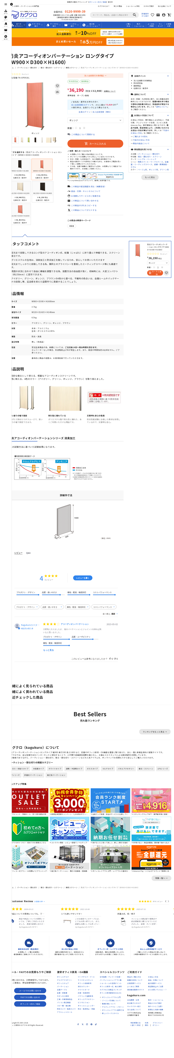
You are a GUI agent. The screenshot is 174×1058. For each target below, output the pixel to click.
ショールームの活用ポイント (111, 986)
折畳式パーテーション (53, 780)
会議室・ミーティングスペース (150, 163)
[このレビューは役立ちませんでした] (119, 663)
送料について (161, 106)
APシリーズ (34, 780)
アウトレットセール (64, 1015)
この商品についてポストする (88, 213)
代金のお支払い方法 (141, 140)
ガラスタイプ (96, 773)
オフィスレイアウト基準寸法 (113, 1013)
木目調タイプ (43, 773)
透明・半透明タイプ (78, 773)
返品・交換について (155, 983)
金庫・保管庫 (62, 996)
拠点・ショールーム (139, 25)
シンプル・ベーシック (147, 159)
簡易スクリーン (76, 67)
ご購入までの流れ (140, 136)
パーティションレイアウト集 (111, 983)
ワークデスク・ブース (86, 980)
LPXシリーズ (20, 780)
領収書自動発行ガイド (135, 993)
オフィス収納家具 (84, 986)
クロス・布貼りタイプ (24, 773)
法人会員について (164, 6)
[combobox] (31, 611)
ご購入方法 (128, 25)
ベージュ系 (142, 169)
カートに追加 (158, 276)
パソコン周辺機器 (64, 1005)
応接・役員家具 (84, 996)
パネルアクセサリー (130, 773)
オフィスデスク (63, 980)
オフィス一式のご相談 (99, 2)
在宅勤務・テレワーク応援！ (111, 980)
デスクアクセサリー (64, 983)
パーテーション (63, 989)
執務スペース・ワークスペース (150, 162)
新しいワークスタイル (110, 1016)
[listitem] (35, 920)
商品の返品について (141, 143)
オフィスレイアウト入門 (111, 1000)
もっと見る (150, 177)
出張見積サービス (134, 986)
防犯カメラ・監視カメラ (66, 1012)
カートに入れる (97, 147)
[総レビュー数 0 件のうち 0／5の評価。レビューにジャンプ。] (23, 74)
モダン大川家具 (63, 999)
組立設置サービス (155, 986)
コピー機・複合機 (64, 1009)
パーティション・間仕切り (31, 67)
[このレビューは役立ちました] (115, 663)
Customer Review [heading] (26, 904)
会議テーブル (62, 993)
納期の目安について (134, 983)
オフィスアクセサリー (86, 1002)
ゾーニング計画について (111, 1003)
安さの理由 (118, 6)
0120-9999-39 (77, 11)
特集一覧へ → (161, 881)
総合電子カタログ (134, 1006)
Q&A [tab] (33, 557)
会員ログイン (87, 115)
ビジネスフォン (84, 1005)
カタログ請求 (149, 6)
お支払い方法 (153, 980)
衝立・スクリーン (150, 773)
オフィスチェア (63, 986)
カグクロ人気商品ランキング (111, 993)
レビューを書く (87, 582)
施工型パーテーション (75, 780)
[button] (166, 904)
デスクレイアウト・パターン (113, 1010)
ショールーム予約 (133, 6)
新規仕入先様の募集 (155, 1013)
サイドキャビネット (85, 983)
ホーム (15, 67)
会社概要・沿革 (133, 1003)
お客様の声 (168, 25)
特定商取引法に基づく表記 (135, 1027)
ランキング (160, 25)
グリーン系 (164, 169)
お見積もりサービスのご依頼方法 (90, 199)
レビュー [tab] (23, 557)
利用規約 (146, 1027)
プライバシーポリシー (158, 1027)
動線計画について (109, 1007)
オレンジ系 (153, 169)
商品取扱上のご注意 (155, 989)
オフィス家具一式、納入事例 (111, 989)
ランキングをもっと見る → (155, 736)
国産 (77, 229)
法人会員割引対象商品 (96, 75)
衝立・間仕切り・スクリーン (56, 67)
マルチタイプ (112, 773)
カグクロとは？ (104, 6)
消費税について (114, 91)
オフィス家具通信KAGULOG (110, 996)
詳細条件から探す (145, 14)
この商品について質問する (87, 138)
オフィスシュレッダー (86, 1009)
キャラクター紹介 (134, 1009)
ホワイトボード (84, 993)
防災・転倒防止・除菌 (86, 1012)
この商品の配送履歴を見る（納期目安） (93, 189)
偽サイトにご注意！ (155, 1009)
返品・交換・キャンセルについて (90, 194)
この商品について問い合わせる (89, 203)
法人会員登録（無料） (104, 115)
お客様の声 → (44, 904)
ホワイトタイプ (59, 773)
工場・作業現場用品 (64, 1002)
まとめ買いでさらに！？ (157, 993)
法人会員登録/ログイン (86, 104)
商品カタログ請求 (155, 1006)
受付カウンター (84, 989)
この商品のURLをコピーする (88, 208)
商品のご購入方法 (134, 980)
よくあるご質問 (151, 25)
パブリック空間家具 (85, 999)
